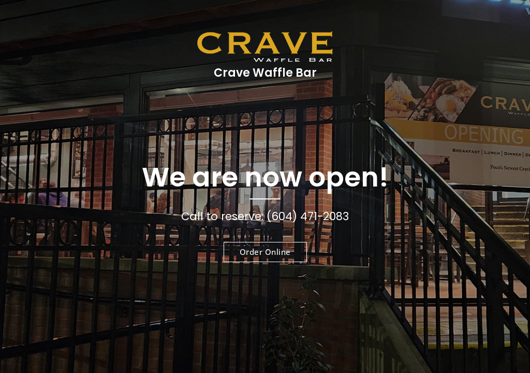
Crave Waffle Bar (265, 73)
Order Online (265, 252)
